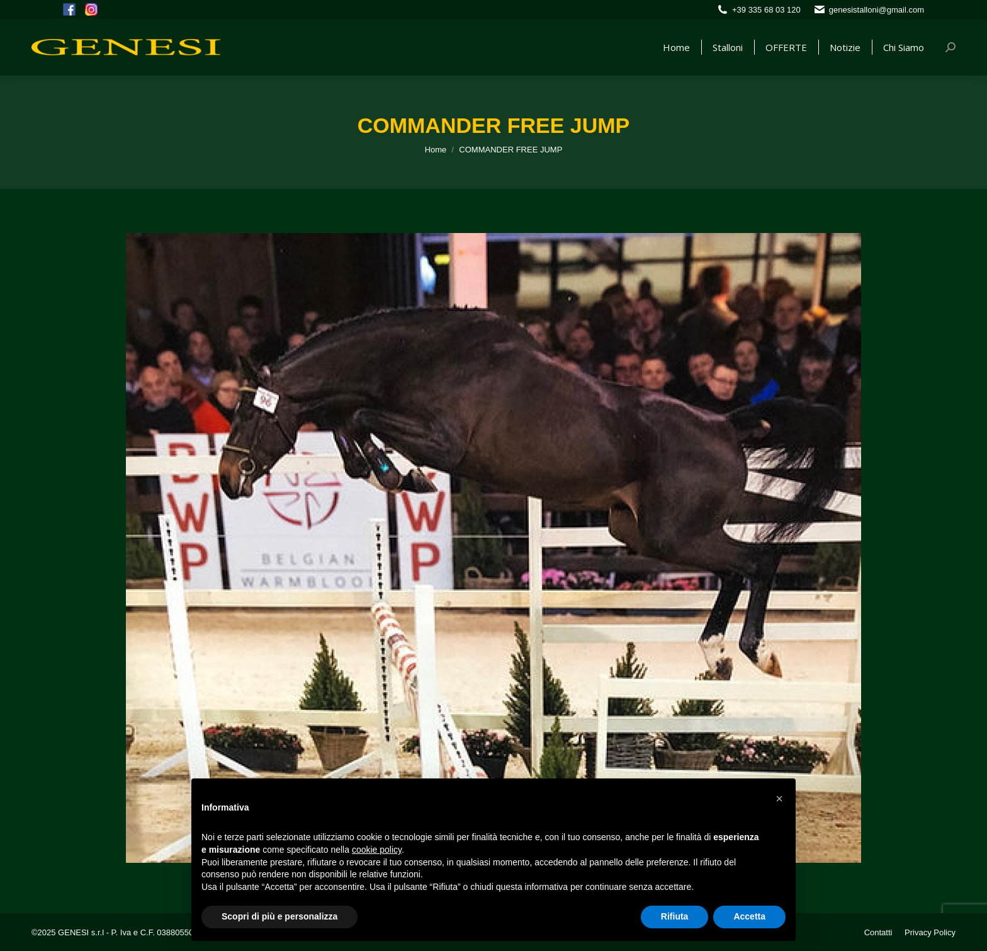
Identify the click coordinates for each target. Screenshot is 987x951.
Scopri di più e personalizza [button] (279, 916)
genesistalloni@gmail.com (876, 9)
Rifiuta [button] (675, 916)
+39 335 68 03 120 (766, 9)
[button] (779, 799)
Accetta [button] (749, 916)
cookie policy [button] (377, 850)
